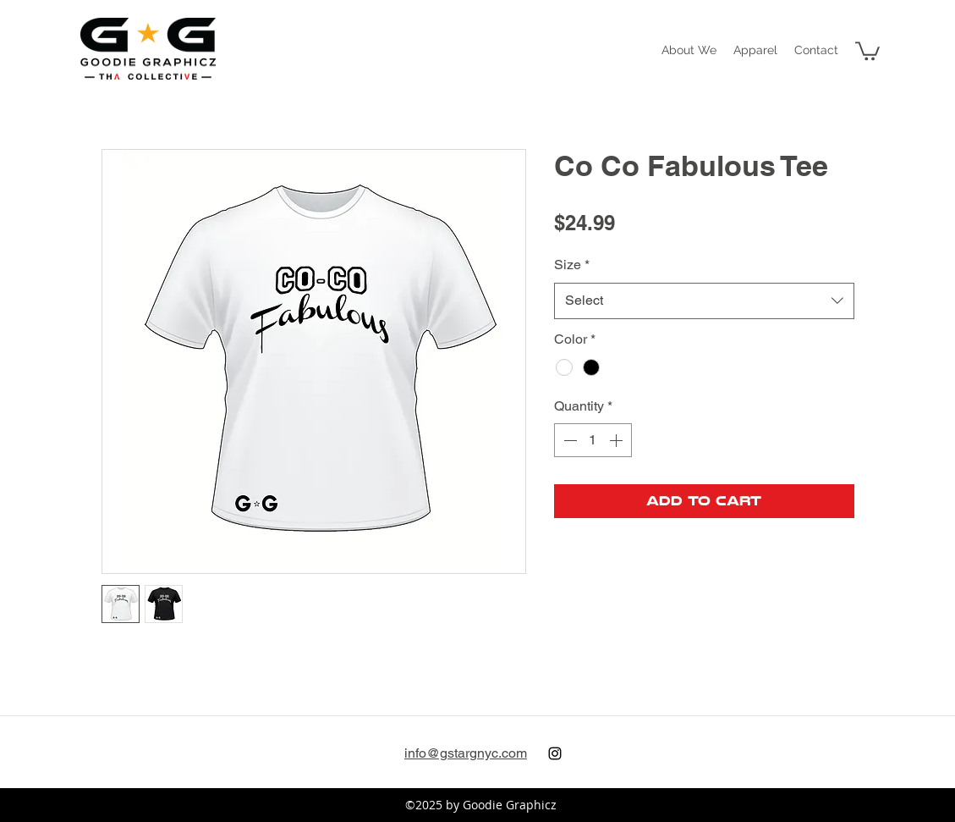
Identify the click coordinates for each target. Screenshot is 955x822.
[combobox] (704, 301)
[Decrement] (568, 440)
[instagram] (554, 753)
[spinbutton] (593, 440)
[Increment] (617, 440)
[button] (755, 50)
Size (572, 265)
